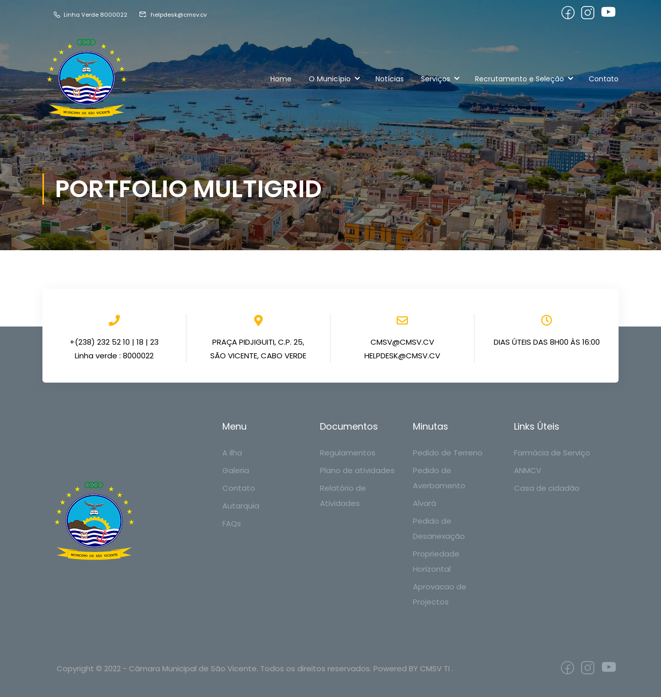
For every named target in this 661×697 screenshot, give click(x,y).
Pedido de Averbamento (439, 478)
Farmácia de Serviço (552, 452)
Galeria (235, 470)
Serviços (435, 79)
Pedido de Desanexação (439, 528)
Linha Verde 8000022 (92, 14)
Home (281, 79)
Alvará (424, 503)
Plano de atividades (357, 470)
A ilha (232, 452)
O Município (330, 79)
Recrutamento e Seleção (519, 79)
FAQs (231, 523)
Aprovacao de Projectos (439, 594)
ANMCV (527, 470)
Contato (604, 79)
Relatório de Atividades (343, 495)
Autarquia (240, 505)
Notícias (389, 79)
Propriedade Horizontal (436, 561)
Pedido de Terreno (448, 452)
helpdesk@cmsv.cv (181, 14)
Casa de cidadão (547, 488)
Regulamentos (347, 452)
